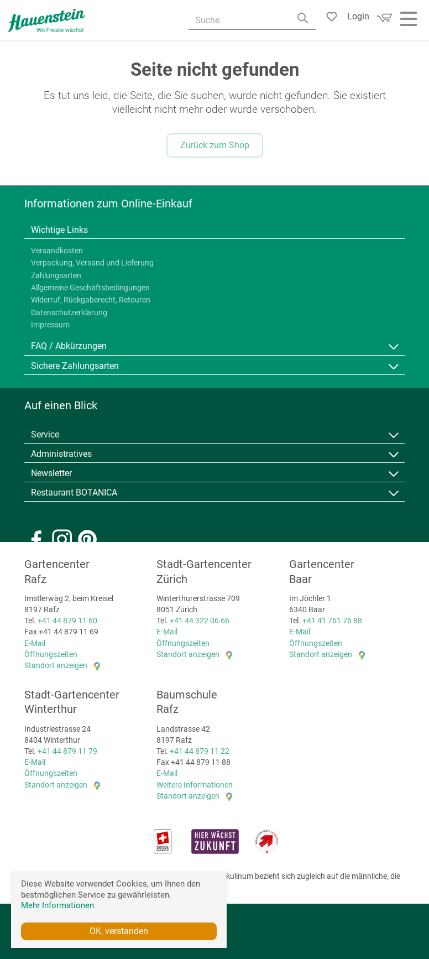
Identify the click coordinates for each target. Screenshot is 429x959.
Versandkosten (57, 250)
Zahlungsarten (56, 275)
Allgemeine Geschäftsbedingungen (90, 287)
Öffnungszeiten (50, 654)
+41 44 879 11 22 (199, 751)
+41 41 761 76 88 (332, 620)
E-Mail (34, 642)
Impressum (50, 325)
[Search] (305, 22)
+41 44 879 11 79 (67, 751)
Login (358, 16)
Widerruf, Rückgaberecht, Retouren (90, 300)
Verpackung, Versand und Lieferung (92, 263)
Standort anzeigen (55, 665)
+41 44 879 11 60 (67, 620)
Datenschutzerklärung (69, 312)
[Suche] (252, 21)
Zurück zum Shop (214, 145)
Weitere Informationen (194, 784)
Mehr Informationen (57, 906)
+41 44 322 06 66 (199, 620)
